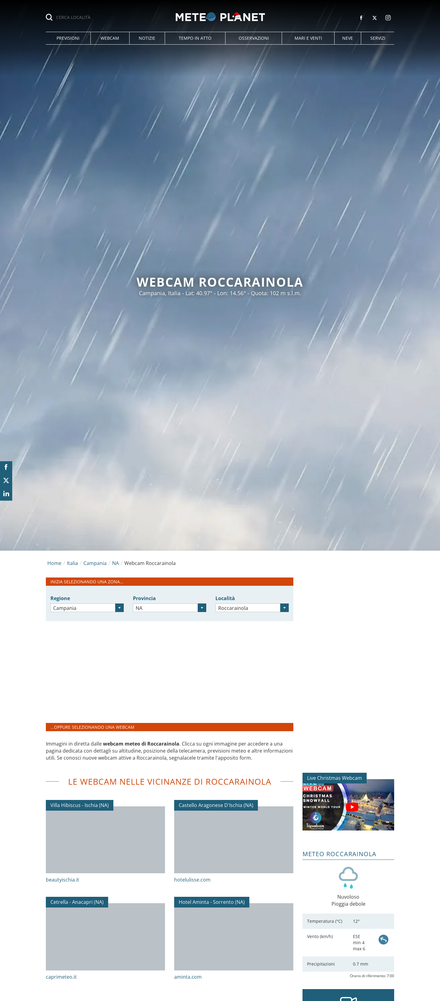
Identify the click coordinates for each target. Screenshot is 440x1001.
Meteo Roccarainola (339, 854)
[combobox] (87, 607)
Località (225, 598)
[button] (68, 38)
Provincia (144, 598)
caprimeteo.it (61, 977)
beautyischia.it (62, 879)
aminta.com (188, 977)
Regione (60, 598)
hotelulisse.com (192, 879)
